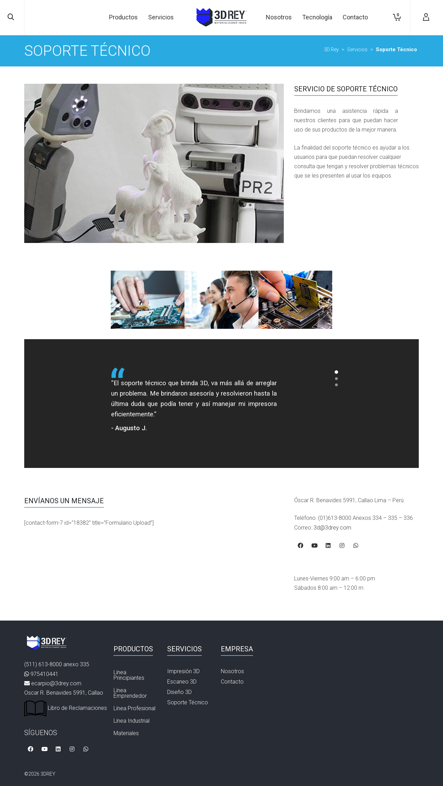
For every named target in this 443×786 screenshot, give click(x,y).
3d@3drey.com (332, 527)
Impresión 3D (183, 671)
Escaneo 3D (182, 681)
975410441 (44, 674)
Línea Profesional (134, 708)
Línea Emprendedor (130, 693)
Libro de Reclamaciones (65, 708)
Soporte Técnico (187, 702)
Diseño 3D (179, 692)
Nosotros (232, 671)
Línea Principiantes (129, 675)
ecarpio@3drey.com (56, 683)
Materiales (126, 733)
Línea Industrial (132, 720)
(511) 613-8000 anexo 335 (56, 664)
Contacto (232, 681)
